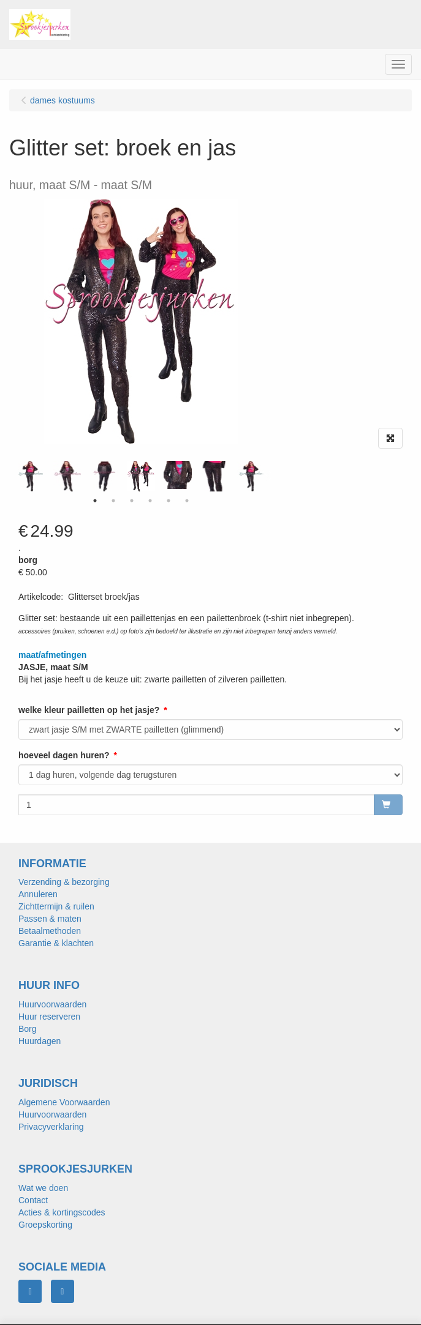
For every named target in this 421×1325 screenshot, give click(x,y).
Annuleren (38, 894)
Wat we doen (43, 1188)
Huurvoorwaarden (52, 1004)
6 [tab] (187, 501)
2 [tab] (113, 501)
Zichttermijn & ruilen (56, 906)
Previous (15, 476)
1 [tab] (95, 501)
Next (266, 476)
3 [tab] (132, 501)
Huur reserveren (49, 1016)
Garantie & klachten (56, 943)
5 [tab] (168, 501)
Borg (27, 1029)
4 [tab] (150, 501)
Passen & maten (50, 919)
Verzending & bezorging (64, 882)
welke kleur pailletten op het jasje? (88, 710)
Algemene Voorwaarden (64, 1102)
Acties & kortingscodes (61, 1212)
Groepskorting (45, 1225)
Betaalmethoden (49, 931)
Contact (33, 1200)
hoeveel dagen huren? (64, 755)
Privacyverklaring (51, 1127)
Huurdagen (39, 1041)
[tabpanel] (141, 476)
